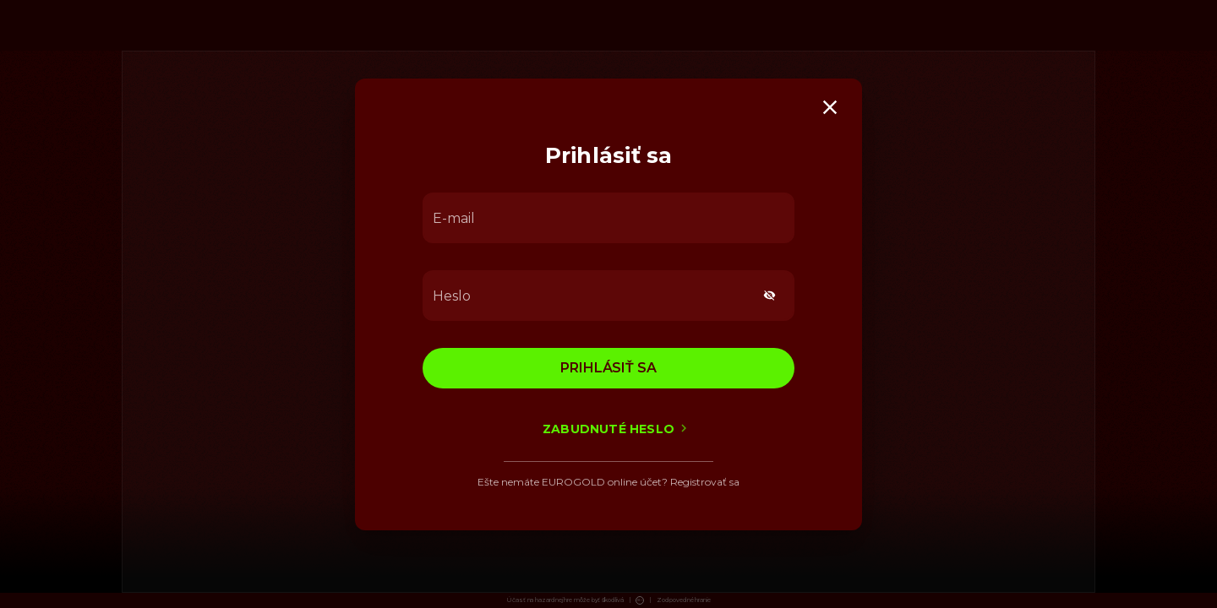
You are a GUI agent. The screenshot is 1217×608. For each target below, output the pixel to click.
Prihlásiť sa (608, 368)
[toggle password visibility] (769, 295)
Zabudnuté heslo (608, 429)
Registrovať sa (704, 481)
